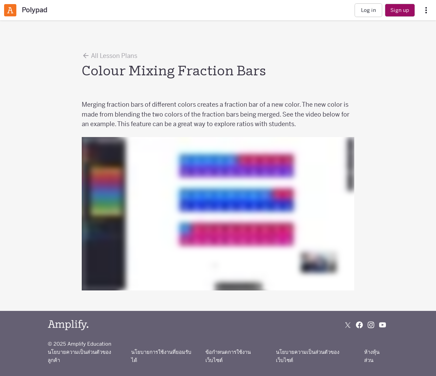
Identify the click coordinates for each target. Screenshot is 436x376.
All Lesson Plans (109, 55)
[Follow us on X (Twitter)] (348, 325)
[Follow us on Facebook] (359, 325)
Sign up (399, 10)
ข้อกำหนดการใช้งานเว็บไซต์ (228, 356)
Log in (368, 10)
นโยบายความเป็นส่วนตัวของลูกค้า (79, 356)
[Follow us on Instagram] (371, 325)
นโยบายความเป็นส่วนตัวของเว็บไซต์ (307, 356)
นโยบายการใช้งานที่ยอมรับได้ (161, 356)
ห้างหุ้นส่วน (371, 356)
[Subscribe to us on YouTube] (382, 325)
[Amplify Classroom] (10, 10)
